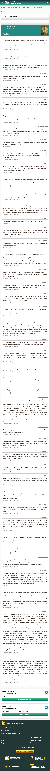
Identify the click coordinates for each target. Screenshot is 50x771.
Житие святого (6, 33)
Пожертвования (35, 740)
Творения (4, 743)
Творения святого (7, 34)
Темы (2, 737)
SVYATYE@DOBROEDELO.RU (10, 733)
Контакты (33, 743)
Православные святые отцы (14, 7)
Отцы (2, 740)
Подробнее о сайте (37, 737)
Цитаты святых (15, 3)
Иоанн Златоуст (27, 7)
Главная (3, 7)
